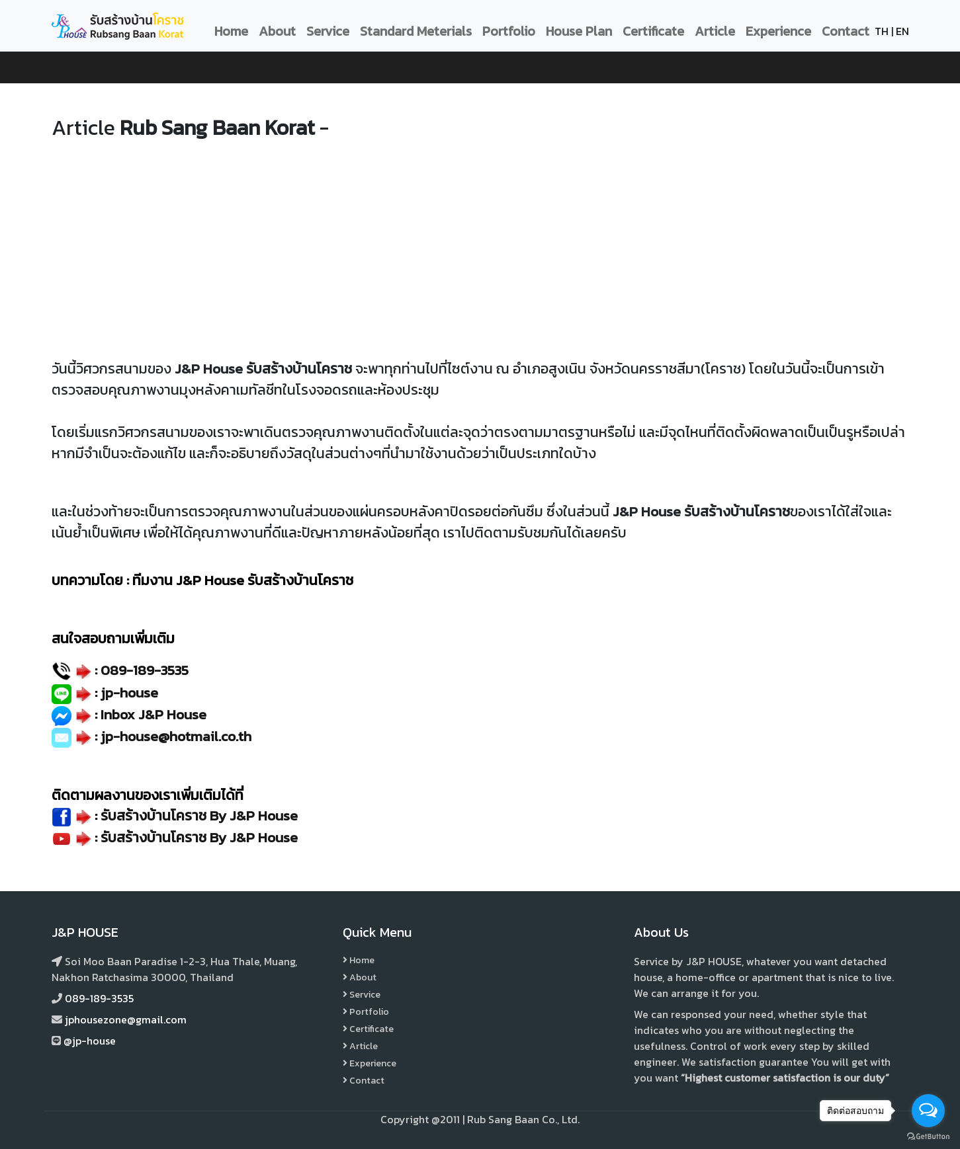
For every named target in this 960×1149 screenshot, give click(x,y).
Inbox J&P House (153, 714)
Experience (778, 31)
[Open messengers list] (928, 1110)
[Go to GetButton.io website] (928, 1136)
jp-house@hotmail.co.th (176, 736)
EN (902, 31)
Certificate (653, 31)
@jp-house (90, 1041)
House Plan (579, 31)
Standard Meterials (416, 31)
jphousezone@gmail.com (126, 1019)
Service (327, 31)
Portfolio (508, 31)
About (277, 31)
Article (715, 31)
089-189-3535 (145, 670)
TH (882, 31)
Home (231, 31)
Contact (845, 31)
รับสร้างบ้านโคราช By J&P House (199, 837)
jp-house (129, 692)
